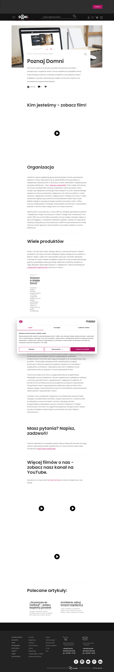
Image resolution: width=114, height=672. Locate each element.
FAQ (47, 650)
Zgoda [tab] (30, 327)
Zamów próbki (50, 642)
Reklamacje (32, 650)
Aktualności (16, 656)
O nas (47, 648)
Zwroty (31, 648)
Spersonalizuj (57, 349)
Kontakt (31, 637)
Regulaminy (32, 639)
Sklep (13, 642)
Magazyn (15, 639)
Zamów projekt (50, 639)
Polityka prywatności (35, 656)
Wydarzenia (16, 645)
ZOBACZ (97, 7)
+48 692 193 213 (68, 648)
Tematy (14, 650)
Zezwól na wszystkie (82, 349)
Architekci (15, 648)
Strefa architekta (51, 645)
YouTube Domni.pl (54, 479)
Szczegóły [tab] (57, 327)
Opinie (48, 637)
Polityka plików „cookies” (36, 653)
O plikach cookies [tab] (83, 327)
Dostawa (31, 642)
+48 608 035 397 (88, 648)
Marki (14, 653)
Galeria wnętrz (17, 637)
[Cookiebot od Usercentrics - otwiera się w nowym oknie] (87, 321)
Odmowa (31, 349)
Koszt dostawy (33, 645)
